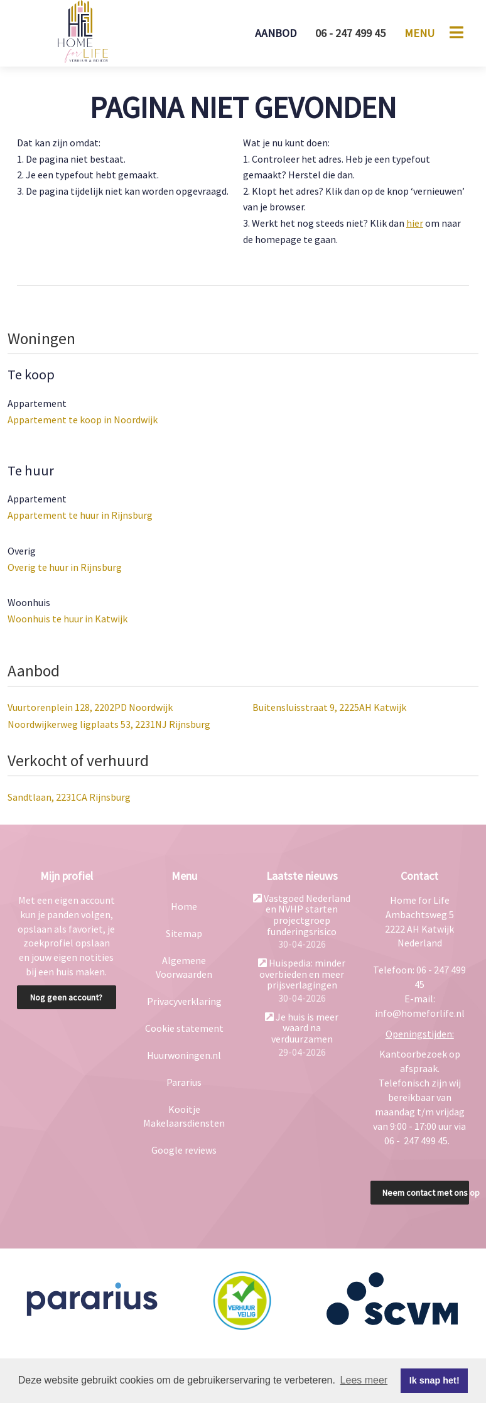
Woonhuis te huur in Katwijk (67, 618)
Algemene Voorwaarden (184, 967)
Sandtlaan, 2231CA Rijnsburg (69, 797)
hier (414, 223)
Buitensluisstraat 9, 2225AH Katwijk (329, 707)
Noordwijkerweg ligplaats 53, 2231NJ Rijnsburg (109, 724)
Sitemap (184, 933)
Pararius (184, 1082)
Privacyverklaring (184, 1001)
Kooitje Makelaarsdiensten (184, 1116)
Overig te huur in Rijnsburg (65, 567)
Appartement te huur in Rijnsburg (80, 515)
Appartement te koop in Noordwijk (83, 419)
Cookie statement (184, 1028)
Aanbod (275, 33)
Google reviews (184, 1150)
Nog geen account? (66, 997)
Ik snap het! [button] (434, 1380)
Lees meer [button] (364, 1380)
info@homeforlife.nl (420, 1013)
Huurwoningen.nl (184, 1055)
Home (184, 906)
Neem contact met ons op (426, 1192)
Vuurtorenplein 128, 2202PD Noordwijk (90, 707)
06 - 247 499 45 (350, 33)
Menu (419, 33)
